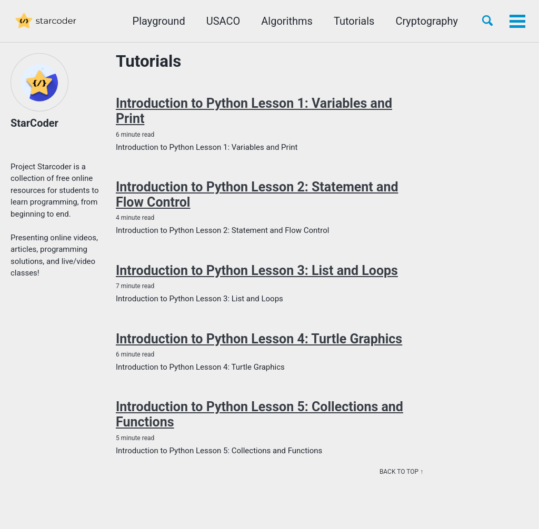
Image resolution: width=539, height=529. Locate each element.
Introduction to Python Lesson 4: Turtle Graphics (259, 339)
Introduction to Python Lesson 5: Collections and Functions (259, 414)
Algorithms (287, 21)
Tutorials (354, 21)
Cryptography (426, 21)
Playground (159, 21)
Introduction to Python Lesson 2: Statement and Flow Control (257, 194)
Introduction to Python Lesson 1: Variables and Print (254, 111)
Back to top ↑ (401, 471)
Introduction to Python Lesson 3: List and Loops (257, 270)
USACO (223, 21)
